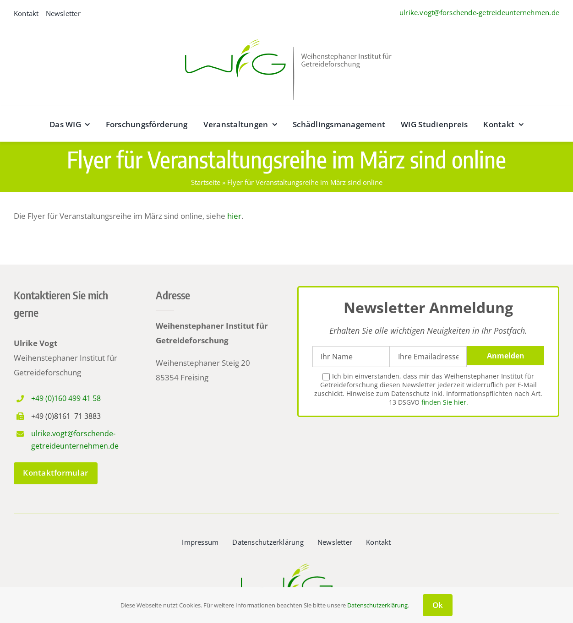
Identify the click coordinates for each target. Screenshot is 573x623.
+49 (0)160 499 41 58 (66, 398)
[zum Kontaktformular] (56, 473)
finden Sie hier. (444, 402)
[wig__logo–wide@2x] (286, 37)
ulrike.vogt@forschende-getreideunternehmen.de (479, 12)
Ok (437, 605)
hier (234, 216)
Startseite (205, 182)
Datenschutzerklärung (377, 605)
